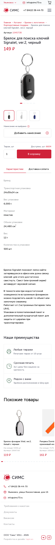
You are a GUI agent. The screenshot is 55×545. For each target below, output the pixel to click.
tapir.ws (29, 539)
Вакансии (9, 518)
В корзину (34, 154)
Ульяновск (10, 2)
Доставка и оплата (39, 169)
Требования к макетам (16, 506)
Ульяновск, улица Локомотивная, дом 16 (28, 492)
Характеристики (14, 169)
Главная (7, 22)
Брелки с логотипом (34, 22)
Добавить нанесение (27, 133)
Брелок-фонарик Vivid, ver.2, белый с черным (17, 442)
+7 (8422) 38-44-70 (33, 10)
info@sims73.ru (34, 2)
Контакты (9, 524)
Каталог (18, 22)
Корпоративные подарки (16, 25)
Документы (10, 512)
